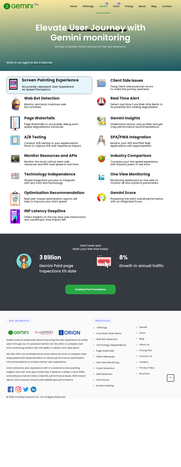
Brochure (144, 441)
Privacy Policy (147, 436)
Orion (142, 401)
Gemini (143, 395)
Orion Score (102, 448)
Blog (141, 407)
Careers (143, 430)
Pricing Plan (145, 418)
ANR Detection (104, 442)
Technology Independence (111, 413)
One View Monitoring (107, 430)
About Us (144, 412)
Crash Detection (105, 436)
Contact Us (145, 424)
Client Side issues (105, 424)
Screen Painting (105, 453)
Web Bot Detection (107, 407)
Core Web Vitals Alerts (108, 401)
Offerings (101, 395)
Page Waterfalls (105, 419)
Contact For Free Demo (90, 357)
